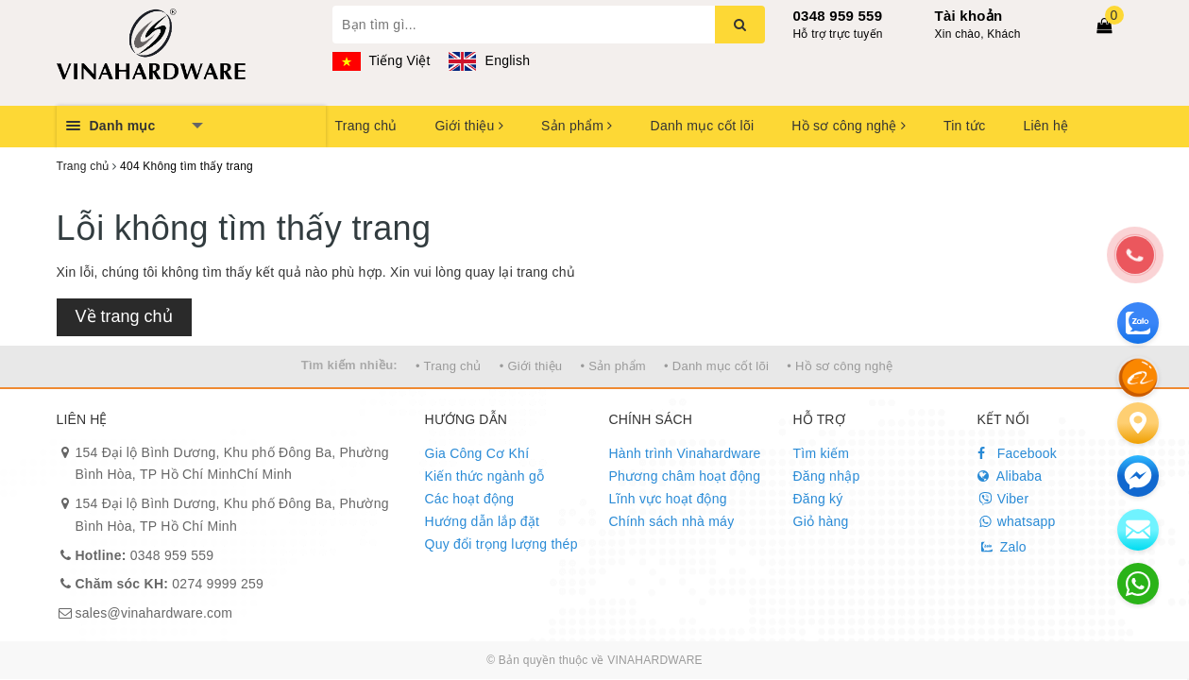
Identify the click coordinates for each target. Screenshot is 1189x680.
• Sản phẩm (612, 366)
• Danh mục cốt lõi (716, 366)
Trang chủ (366, 125)
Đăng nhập (826, 476)
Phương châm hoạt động (685, 476)
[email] (1138, 476)
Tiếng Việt (381, 60)
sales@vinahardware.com (154, 612)
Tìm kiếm (821, 453)
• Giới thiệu (531, 366)
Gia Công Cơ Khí (477, 453)
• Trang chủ (449, 366)
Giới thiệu (468, 125)
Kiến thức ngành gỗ (485, 476)
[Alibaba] (1138, 377)
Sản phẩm (577, 125)
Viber (1003, 498)
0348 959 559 (838, 16)
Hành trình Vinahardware (685, 453)
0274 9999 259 (170, 583)
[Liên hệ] (1138, 423)
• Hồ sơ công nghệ (839, 366)
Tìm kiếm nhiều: (349, 365)
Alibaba (1010, 476)
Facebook (1017, 453)
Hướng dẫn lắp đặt (482, 521)
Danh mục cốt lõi (703, 125)
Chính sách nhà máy (672, 521)
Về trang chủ (124, 316)
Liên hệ (1045, 125)
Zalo (1002, 546)
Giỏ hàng (821, 521)
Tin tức (964, 125)
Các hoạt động (470, 498)
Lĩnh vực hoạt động (668, 498)
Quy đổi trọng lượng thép (501, 544)
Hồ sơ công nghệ (848, 125)
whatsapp (1016, 521)
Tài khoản (969, 16)
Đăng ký (818, 498)
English (489, 60)
